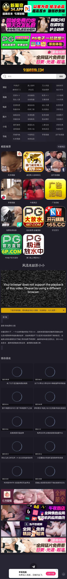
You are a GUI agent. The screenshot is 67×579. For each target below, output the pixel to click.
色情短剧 (31, 139)
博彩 (5, 87)
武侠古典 (59, 125)
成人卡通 (45, 105)
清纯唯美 (31, 119)
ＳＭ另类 (59, 99)
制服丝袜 (16, 109)
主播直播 (45, 99)
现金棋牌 (45, 89)
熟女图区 (45, 119)
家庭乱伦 (31, 125)
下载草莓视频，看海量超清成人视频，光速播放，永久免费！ (37, 310)
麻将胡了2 (17, 89)
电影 (5, 107)
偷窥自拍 (16, 115)
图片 (5, 116)
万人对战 (45, 85)
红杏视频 (16, 139)
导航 (5, 136)
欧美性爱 (59, 105)
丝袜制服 (31, 99)
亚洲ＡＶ (16, 95)
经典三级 (31, 109)
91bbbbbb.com (33, 70)
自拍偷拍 (31, 95)
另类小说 (31, 129)
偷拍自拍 (31, 105)
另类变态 (59, 109)
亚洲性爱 (16, 105)
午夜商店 (31, 134)
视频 (5, 97)
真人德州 (31, 85)
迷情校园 (16, 129)
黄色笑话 (45, 129)
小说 (5, 126)
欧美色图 (45, 115)
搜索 (61, 76)
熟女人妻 (16, 99)
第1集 (5, 317)
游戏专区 (59, 85)
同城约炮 (16, 134)
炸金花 (31, 89)
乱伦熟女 (45, 109)
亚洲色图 (31, 115)
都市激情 (16, 125)
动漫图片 (59, 115)
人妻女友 (45, 125)
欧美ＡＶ (45, 95)
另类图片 (59, 119)
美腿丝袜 (16, 119)
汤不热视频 (59, 134)
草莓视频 (45, 134)
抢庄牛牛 (59, 89)
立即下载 (50, 573)
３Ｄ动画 (59, 95)
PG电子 (16, 85)
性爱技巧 (59, 129)
